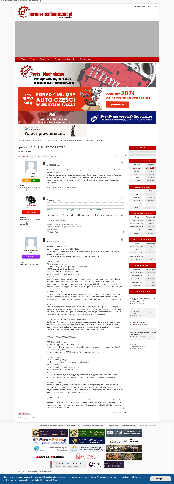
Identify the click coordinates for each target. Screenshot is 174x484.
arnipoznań (136, 174)
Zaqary (137, 207)
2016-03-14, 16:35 (53, 200)
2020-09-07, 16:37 (53, 241)
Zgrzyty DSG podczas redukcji (140, 312)
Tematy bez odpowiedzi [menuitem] (65, 59)
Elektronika (136, 285)
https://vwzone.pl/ (52, 229)
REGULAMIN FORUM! (137, 322)
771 (25, 186)
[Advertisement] (87, 39)
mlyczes (137, 197)
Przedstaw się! (137, 276)
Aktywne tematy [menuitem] (86, 59)
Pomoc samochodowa (137, 272)
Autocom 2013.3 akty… (137, 223)
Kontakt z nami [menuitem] (113, 426)
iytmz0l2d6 (137, 201)
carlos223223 (137, 181)
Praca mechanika (137, 279)
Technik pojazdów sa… (137, 256)
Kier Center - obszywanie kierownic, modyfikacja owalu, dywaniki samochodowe (142, 299)
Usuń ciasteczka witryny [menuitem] (128, 426)
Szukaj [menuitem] (32, 59)
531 (148, 178)
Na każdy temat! (137, 282)
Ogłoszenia (141, 303)
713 (148, 174)
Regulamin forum (144, 324)
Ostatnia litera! (137, 253)
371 (148, 181)
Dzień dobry (134, 345)
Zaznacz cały (56, 207)
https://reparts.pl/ (52, 231)
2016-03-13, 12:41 (53, 165)
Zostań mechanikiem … (137, 227)
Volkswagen (140, 313)
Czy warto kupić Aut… (137, 220)
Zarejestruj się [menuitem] (139, 6)
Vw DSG (134, 313)
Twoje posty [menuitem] (45, 59)
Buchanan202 (137, 204)
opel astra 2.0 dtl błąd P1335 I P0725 (41, 147)
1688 (25, 217)
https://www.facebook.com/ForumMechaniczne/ (62, 224)
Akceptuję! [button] (160, 479)
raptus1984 (28, 151)
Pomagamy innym (137, 259)
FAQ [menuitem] (23, 59)
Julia (137, 194)
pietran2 (134, 336)
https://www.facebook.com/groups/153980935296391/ (64, 227)
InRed (137, 178)
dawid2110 (31, 174)
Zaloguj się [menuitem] (151, 6)
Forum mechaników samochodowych (39, 472)
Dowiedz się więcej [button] (61, 480)
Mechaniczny (31, 206)
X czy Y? (137, 230)
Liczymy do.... (137, 233)
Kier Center (134, 303)
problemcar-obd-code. (31, 250)
